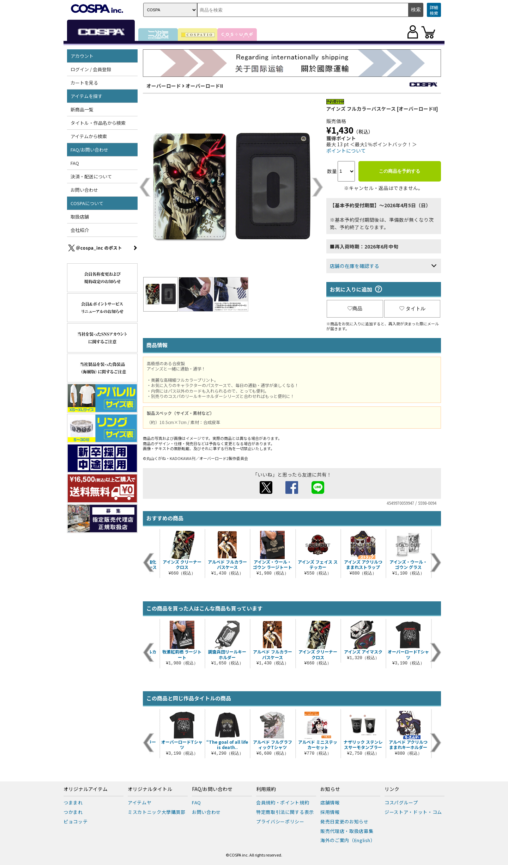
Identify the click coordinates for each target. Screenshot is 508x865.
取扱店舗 (80, 216)
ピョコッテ (75, 821)
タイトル (412, 308)
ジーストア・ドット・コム (413, 812)
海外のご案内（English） (347, 840)
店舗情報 (330, 802)
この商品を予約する (399, 171)
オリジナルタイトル (150, 789)
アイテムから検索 (89, 136)
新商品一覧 (82, 109)
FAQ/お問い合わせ (89, 149)
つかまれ (73, 812)
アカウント (82, 56)
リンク (392, 789)
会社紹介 (80, 230)
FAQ (75, 163)
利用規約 (266, 789)
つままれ (73, 802)
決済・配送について (91, 176)
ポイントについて (346, 150)
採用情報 (330, 812)
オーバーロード (163, 85)
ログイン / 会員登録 (91, 69)
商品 (354, 308)
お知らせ (330, 789)
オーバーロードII (204, 85)
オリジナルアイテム (86, 789)
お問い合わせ (84, 189)
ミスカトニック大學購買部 (157, 812)
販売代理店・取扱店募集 (346, 831)
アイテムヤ (139, 802)
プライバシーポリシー (280, 821)
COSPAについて (87, 203)
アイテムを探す (86, 96)
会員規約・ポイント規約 (282, 802)
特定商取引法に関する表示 (285, 812)
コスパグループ (401, 802)
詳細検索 (434, 10)
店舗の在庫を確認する (354, 265)
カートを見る (84, 82)
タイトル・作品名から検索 (98, 122)
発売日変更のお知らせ (344, 821)
